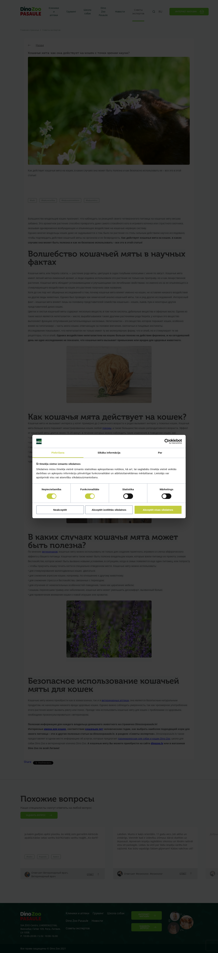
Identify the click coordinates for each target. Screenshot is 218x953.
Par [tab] (160, 452)
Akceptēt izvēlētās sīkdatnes (109, 509)
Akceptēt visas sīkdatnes (158, 509)
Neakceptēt (60, 509)
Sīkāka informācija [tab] (109, 452)
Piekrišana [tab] (57, 452)
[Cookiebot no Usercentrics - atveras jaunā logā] (167, 441)
